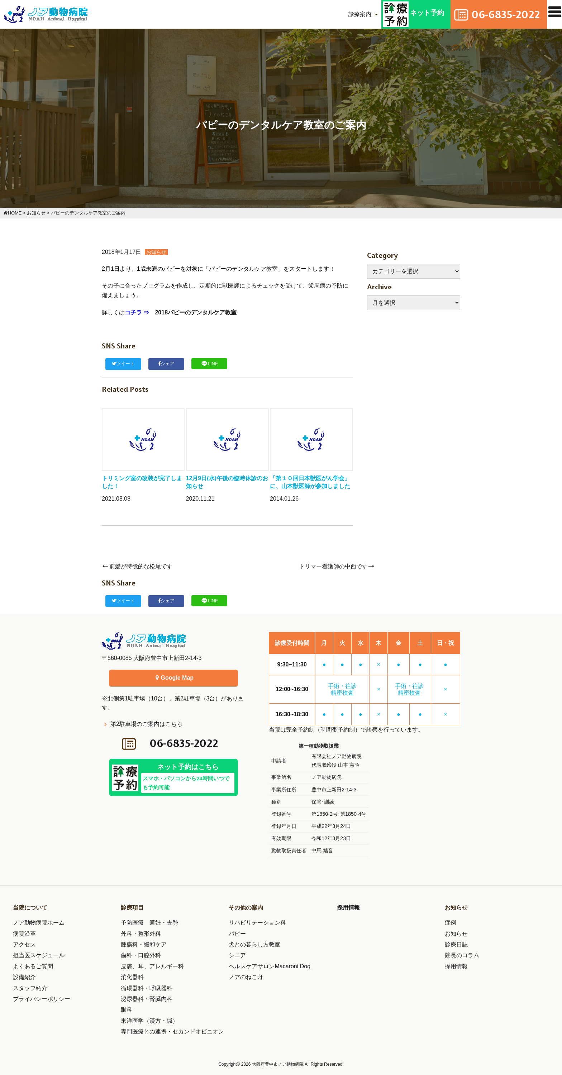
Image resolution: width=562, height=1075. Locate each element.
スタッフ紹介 (30, 988)
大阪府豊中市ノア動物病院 (278, 1064)
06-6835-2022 (184, 744)
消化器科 (132, 977)
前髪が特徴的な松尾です (137, 566)
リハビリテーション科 (257, 923)
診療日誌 (456, 944)
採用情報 (348, 908)
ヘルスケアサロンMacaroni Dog (269, 966)
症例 (450, 923)
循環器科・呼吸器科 (146, 988)
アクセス (24, 944)
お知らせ (156, 252)
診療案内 (352, 14)
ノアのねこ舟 (246, 977)
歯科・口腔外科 (141, 955)
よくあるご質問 (33, 966)
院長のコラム (462, 955)
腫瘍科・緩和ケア (144, 944)
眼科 (126, 1010)
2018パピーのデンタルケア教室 (196, 312)
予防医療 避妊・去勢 (149, 923)
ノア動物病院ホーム (39, 923)
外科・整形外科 (141, 934)
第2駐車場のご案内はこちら (146, 724)
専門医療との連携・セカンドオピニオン (172, 1031)
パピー (237, 934)
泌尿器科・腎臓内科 (146, 999)
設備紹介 (24, 977)
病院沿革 (24, 934)
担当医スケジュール (39, 955)
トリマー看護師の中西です (337, 566)
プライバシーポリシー (41, 999)
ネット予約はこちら (187, 779)
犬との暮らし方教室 (254, 944)
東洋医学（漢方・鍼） (149, 1021)
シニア (237, 955)
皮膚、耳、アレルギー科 (152, 966)
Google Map (173, 678)
